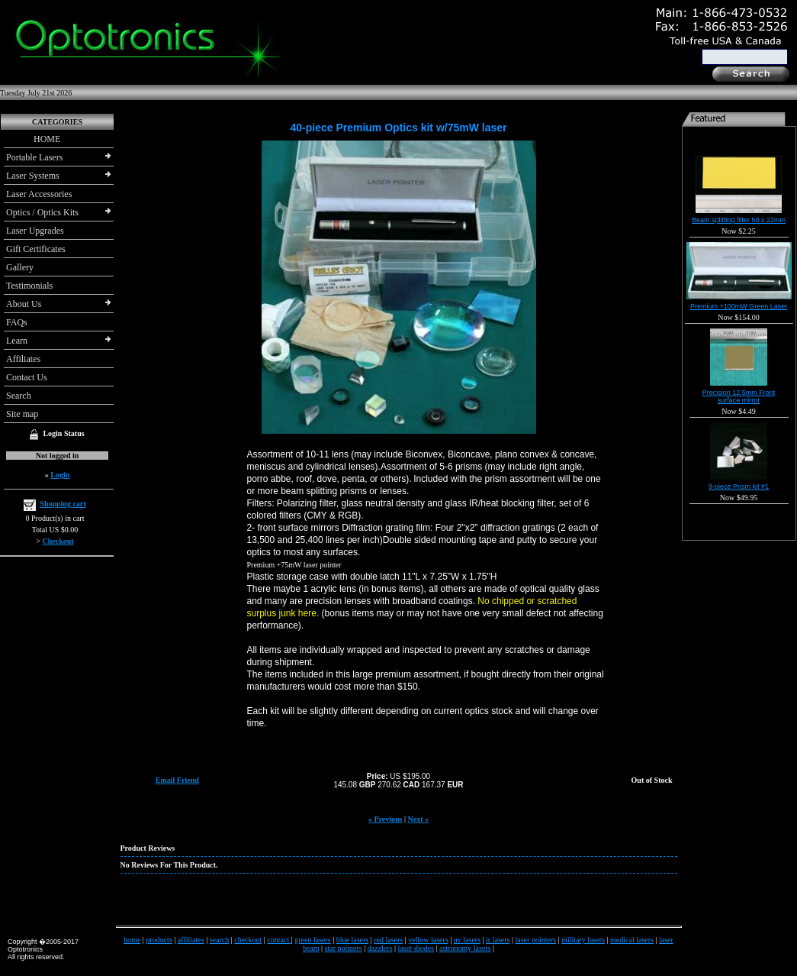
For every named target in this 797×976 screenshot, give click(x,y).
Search (18, 395)
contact (279, 940)
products (159, 940)
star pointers (343, 948)
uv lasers (467, 940)
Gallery (20, 267)
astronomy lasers (465, 948)
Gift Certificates (36, 249)
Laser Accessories (39, 194)
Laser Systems (32, 175)
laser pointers (536, 940)
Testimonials (29, 285)
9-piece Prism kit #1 (739, 486)
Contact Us (26, 377)
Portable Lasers (34, 157)
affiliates (191, 940)
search (220, 940)
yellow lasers (428, 940)
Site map (22, 414)
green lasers (312, 940)
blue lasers (352, 940)
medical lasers (632, 940)
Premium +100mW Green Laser (738, 306)
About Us (23, 304)
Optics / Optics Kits (42, 212)
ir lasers (497, 940)
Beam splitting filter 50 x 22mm (739, 220)
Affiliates (23, 359)
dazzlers (380, 948)
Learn (16, 340)
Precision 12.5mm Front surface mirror (739, 396)
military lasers (583, 940)
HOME (33, 139)
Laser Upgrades (35, 230)
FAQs (16, 322)
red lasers (388, 940)
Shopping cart (62, 503)
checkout (248, 940)
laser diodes (416, 948)
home (132, 940)
